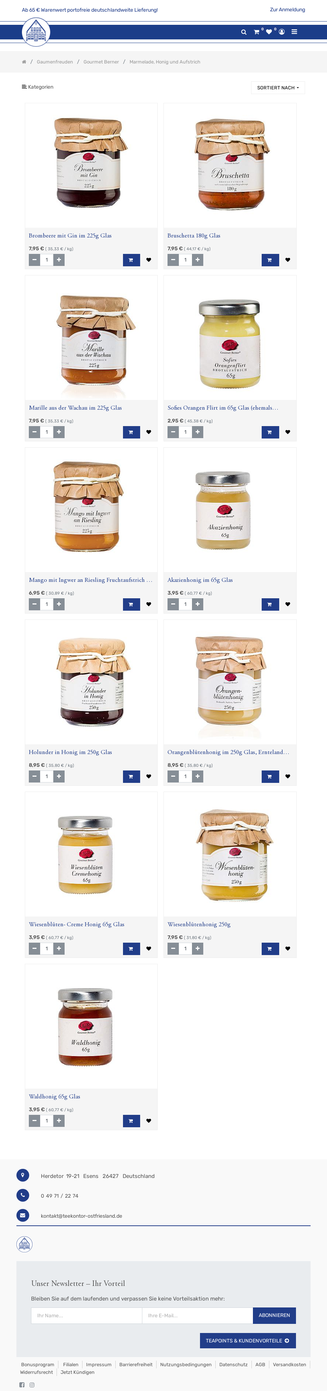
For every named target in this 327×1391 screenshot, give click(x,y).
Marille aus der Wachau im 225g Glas (75, 408)
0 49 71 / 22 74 (59, 1196)
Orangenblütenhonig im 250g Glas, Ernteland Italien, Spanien (225, 753)
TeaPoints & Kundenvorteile (248, 1341)
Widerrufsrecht (36, 1372)
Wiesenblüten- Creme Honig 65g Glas (76, 925)
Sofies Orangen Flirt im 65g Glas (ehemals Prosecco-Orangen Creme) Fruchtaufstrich (220, 409)
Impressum (99, 1364)
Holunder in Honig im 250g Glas (70, 753)
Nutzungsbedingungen (186, 1364)
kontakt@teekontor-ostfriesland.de (81, 1216)
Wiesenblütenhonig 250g (199, 925)
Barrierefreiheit (136, 1364)
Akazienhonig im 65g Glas (200, 580)
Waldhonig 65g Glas (54, 1097)
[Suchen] (242, 84)
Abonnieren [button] (274, 1315)
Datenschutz (233, 1364)
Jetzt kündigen (78, 1372)
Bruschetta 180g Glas (194, 236)
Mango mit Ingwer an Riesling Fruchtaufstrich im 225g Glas (91, 581)
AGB (260, 1364)
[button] (278, 87)
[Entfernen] (34, 260)
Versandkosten (289, 1364)
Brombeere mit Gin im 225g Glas (70, 236)
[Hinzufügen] (59, 260)
